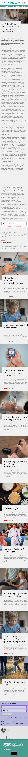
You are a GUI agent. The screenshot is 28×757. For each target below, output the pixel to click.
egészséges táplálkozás (10, 248)
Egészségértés (17, 245)
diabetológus (8, 246)
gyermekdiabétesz (6, 245)
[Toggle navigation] (26, 3)
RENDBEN (14, 753)
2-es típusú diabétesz (20, 189)
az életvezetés (5, 191)
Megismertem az (11, 721)
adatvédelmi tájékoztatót (15, 721)
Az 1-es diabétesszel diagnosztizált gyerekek (13, 137)
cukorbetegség (17, 246)
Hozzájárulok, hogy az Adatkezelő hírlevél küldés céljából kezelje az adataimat (13, 724)
